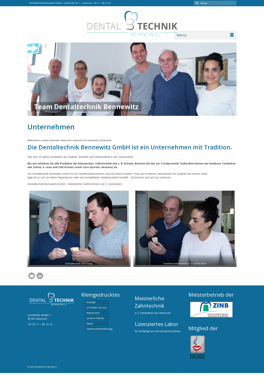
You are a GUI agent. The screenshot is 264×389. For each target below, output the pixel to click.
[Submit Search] (196, 3)
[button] (31, 276)
